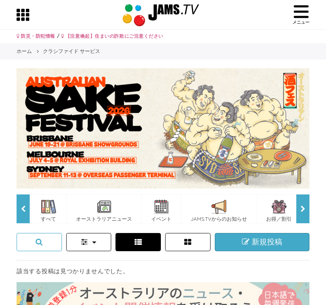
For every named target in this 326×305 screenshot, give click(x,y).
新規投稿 (262, 242)
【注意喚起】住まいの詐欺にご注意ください (112, 36)
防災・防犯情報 (36, 36)
